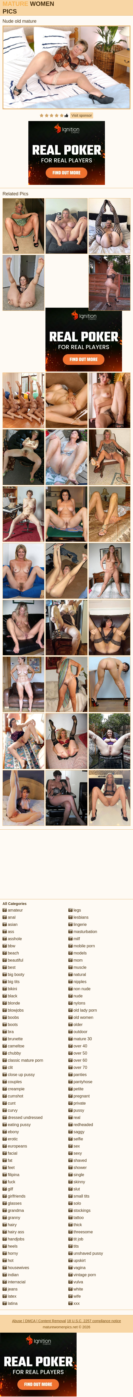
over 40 (77, 1046)
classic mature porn (23, 1060)
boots (10, 1024)
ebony (11, 1132)
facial (10, 1153)
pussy (76, 1110)
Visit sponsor (81, 115)
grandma (13, 1210)
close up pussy (19, 1074)
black (10, 996)
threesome (80, 1232)
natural (77, 974)
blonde (11, 1003)
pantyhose (80, 1082)
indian (11, 1275)
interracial (14, 1282)
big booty (13, 974)
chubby (12, 1053)
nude (75, 996)
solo (74, 1203)
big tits (11, 982)
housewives (16, 1267)
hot (8, 1260)
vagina (77, 1267)
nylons (77, 1003)
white (75, 1289)
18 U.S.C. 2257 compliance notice (94, 1321)
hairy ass (13, 1232)
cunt (9, 1103)
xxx (74, 1303)
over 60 (77, 1060)
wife (74, 1296)
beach (11, 953)
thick (75, 1225)
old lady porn (82, 1010)
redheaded (80, 1125)
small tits (79, 1196)
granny (11, 1217)
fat (7, 1160)
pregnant (79, 1096)
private (77, 1103)
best (9, 967)
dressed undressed (23, 1117)
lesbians (78, 917)
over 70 (77, 1067)
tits (73, 1246)
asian (10, 924)
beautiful (13, 960)
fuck (9, 1182)
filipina (11, 1175)
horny (10, 1253)
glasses (12, 1203)
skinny (76, 1182)
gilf (8, 1189)
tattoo (76, 1217)
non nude (79, 989)
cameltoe (13, 1046)
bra (8, 1032)
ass (8, 931)
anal (9, 917)
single (76, 1175)
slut (74, 1189)
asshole (12, 939)
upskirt (77, 1260)
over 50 (77, 1053)
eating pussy (17, 1125)
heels (10, 1246)
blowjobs (13, 1010)
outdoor (78, 1032)
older (75, 1024)
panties (77, 1074)
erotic (10, 1139)
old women (80, 1017)
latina (10, 1303)
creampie (14, 1089)
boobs (11, 1017)
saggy (76, 1132)
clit (8, 1067)
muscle (77, 967)
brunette (13, 1039)
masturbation (82, 931)
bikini (10, 989)
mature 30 (80, 1039)
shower (77, 1167)
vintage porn (82, 1275)
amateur (13, 910)
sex (74, 1146)
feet (9, 1167)
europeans (15, 1146)
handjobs (13, 1239)
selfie (75, 1139)
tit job (75, 1239)
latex (9, 1296)
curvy (10, 1110)
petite (76, 1089)
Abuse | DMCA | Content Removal (39, 1321)
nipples (77, 982)
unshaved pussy (85, 1253)
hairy (10, 1225)
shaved (77, 1160)
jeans (10, 1289)
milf (74, 939)
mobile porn (81, 946)
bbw (9, 946)
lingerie (77, 924)
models (77, 953)
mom (75, 960)
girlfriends (14, 1196)
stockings (79, 1210)
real (74, 1117)
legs (74, 910)
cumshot (13, 1096)
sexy (75, 1153)
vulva (75, 1282)
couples (12, 1082)
